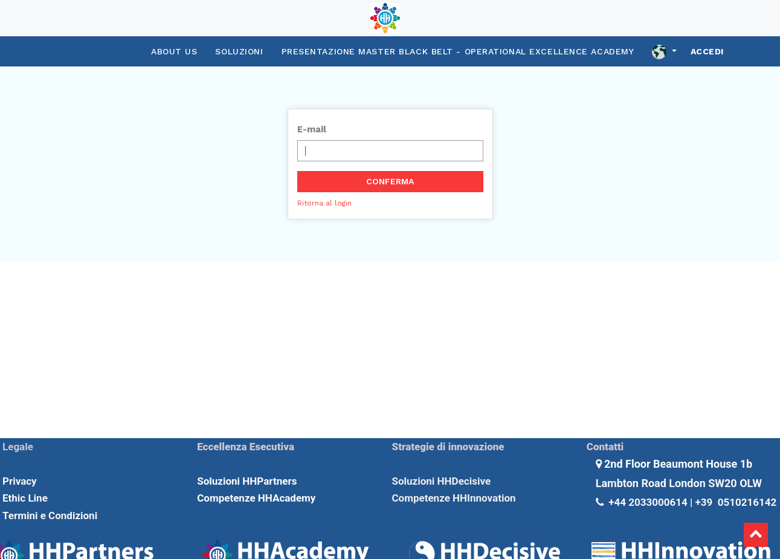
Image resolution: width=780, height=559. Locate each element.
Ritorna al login (324, 203)
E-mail (311, 129)
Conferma (390, 181)
